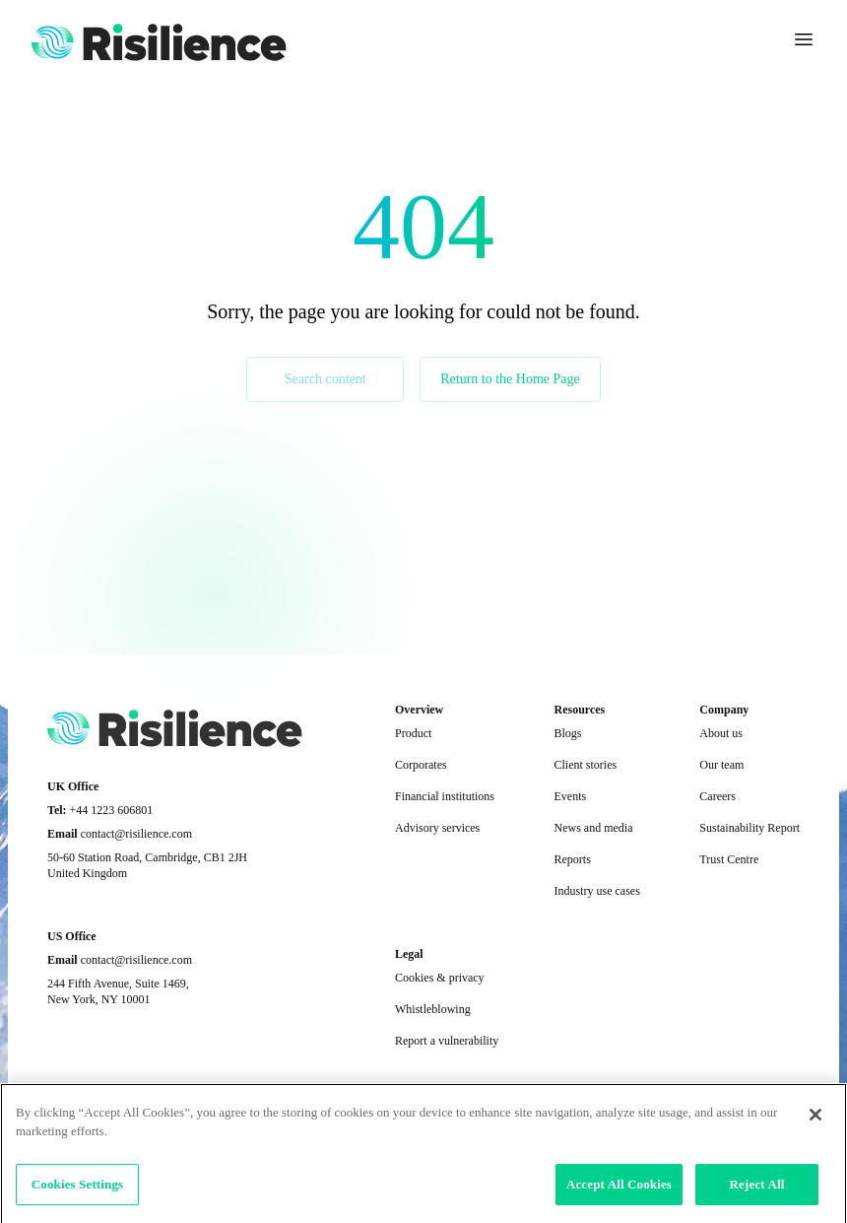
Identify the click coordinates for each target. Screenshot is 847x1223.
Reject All (757, 1194)
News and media (593, 828)
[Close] (815, 1124)
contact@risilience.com (136, 834)
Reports (572, 859)
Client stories (585, 765)
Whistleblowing (433, 1009)
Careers (717, 796)
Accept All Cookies (619, 1194)
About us (721, 733)
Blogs (567, 733)
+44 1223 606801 (112, 810)
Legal (409, 954)
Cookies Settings (77, 1194)
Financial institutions (444, 796)
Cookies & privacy (440, 978)
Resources (579, 709)
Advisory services (437, 828)
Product (413, 733)
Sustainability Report (749, 828)
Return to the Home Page (510, 379)
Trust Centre (728, 859)
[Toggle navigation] (803, 39)
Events (570, 796)
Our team (721, 765)
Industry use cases (596, 891)
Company (724, 709)
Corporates (421, 765)
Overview (419, 709)
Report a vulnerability (446, 1041)
